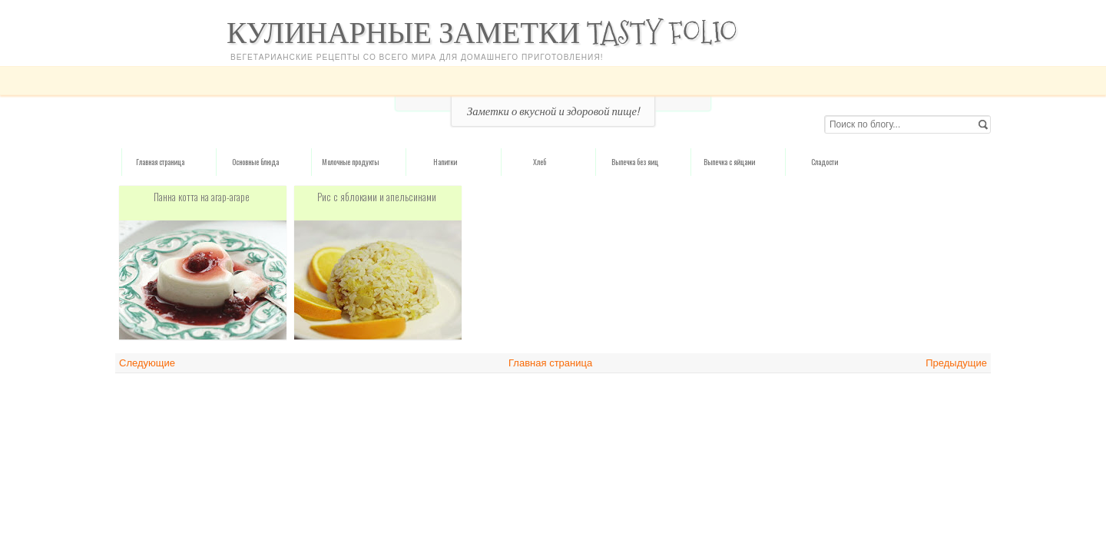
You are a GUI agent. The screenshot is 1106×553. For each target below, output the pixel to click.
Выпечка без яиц (634, 161)
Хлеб (539, 161)
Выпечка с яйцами (729, 161)
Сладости (824, 161)
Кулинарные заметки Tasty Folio (482, 32)
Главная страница (160, 161)
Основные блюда (255, 161)
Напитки (445, 161)
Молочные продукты (350, 161)
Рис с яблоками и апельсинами (376, 197)
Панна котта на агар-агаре (202, 197)
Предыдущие (956, 363)
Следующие (147, 363)
